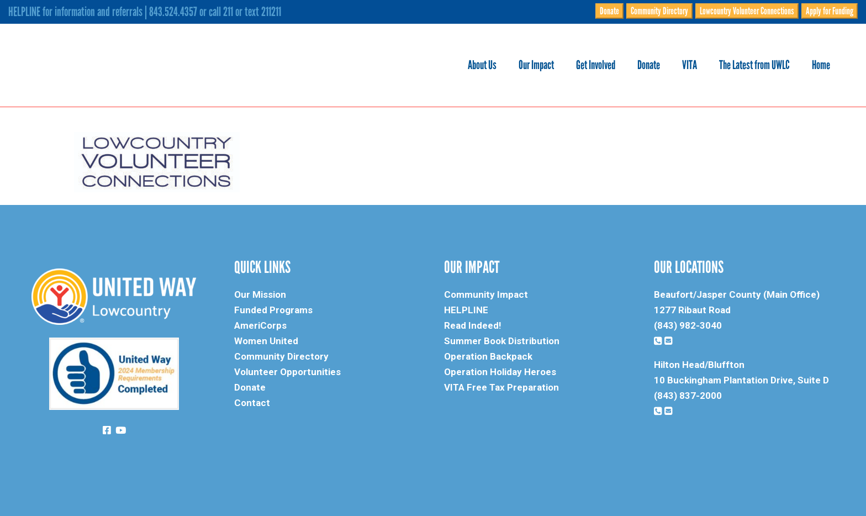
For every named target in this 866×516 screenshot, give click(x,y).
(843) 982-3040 (688, 325)
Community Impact (486, 294)
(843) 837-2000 (688, 395)
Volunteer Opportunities (287, 371)
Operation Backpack (488, 356)
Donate (609, 11)
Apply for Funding (829, 11)
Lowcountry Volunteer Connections (747, 11)
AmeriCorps (260, 325)
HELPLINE (466, 309)
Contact (252, 402)
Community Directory (659, 11)
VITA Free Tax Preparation (501, 387)
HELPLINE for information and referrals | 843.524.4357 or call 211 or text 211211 (144, 11)
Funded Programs (273, 309)
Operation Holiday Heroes (500, 371)
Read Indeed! (472, 325)
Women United (266, 340)
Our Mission (260, 294)
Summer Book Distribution (501, 340)
